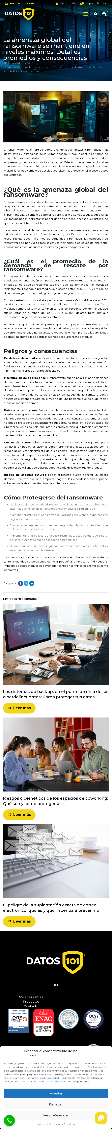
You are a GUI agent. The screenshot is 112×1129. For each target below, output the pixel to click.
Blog (17, 62)
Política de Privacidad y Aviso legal (56, 1123)
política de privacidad (46, 1077)
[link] (18, 1021)
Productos (31, 1001)
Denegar (56, 1104)
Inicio (6, 62)
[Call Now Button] (9, 1120)
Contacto (31, 1006)
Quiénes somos (31, 997)
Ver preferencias (56, 1115)
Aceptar (56, 1093)
